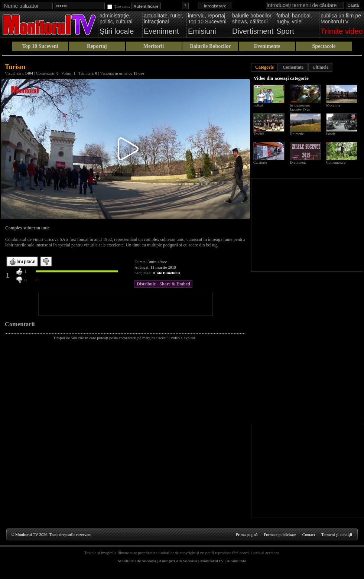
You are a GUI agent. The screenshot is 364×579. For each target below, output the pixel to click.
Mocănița (333, 105)
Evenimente (267, 46)
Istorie (331, 134)
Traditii (258, 134)
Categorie (264, 67)
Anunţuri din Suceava (178, 561)
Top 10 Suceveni (40, 46)
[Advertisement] (125, 304)
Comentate (293, 67)
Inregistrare (215, 6)
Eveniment (298, 162)
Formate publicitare (280, 534)
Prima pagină (246, 534)
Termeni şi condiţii (336, 534)
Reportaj (97, 46)
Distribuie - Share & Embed (163, 284)
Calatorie (260, 162)
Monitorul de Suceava (137, 561)
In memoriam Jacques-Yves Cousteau (300, 109)
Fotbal (258, 105)
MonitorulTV (212, 561)
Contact (308, 534)
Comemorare (335, 162)
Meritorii (153, 46)
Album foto (236, 561)
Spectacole (323, 46)
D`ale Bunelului (166, 273)
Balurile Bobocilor (210, 46)
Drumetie (297, 134)
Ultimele (320, 67)
